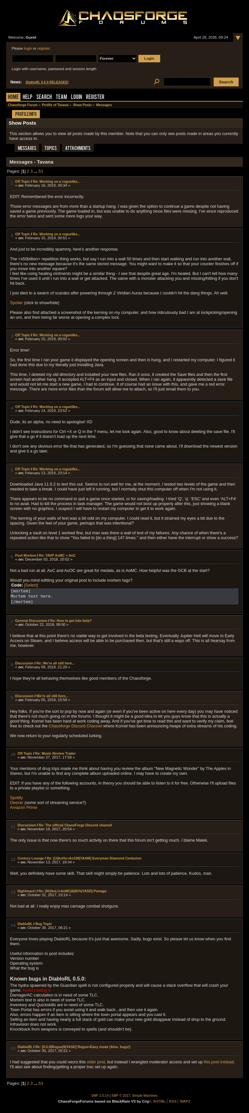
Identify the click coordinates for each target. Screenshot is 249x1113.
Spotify (16, 797)
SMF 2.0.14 (100, 1095)
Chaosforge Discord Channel (75, 725)
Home (13, 97)
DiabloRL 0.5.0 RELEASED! (47, 82)
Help (27, 97)
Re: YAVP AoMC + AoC (57, 555)
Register (95, 97)
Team (61, 97)
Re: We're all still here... (55, 663)
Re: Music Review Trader (55, 753)
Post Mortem (25, 555)
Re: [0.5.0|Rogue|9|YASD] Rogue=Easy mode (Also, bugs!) (82, 1047)
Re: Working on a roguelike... (56, 181)
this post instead (218, 1061)
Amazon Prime (23, 807)
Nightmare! (27, 891)
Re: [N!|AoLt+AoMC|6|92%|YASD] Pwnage (73, 891)
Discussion (24, 663)
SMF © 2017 (121, 1095)
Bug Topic (43, 924)
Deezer (16, 802)
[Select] (31, 585)
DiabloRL (25, 924)
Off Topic (22, 181)
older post (96, 1061)
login (28, 48)
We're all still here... (52, 696)
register (43, 48)
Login (76, 97)
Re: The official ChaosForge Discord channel (75, 825)
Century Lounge (31, 858)
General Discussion (31, 621)
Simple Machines (145, 1095)
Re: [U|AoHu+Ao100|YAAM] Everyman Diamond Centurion (94, 858)
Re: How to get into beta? (71, 621)
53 (41, 171)
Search (44, 97)
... (36, 171)
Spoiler (16, 302)
